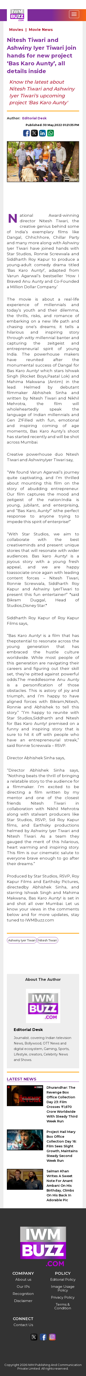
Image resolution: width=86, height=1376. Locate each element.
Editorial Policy (62, 1279)
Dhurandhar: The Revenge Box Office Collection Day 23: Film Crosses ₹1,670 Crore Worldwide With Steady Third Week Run (62, 1104)
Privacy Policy (63, 1297)
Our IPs (23, 1286)
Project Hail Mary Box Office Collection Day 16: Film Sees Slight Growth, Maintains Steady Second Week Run (62, 1146)
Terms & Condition (62, 1306)
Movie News (41, 29)
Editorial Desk (34, 118)
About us (23, 1279)
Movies (16, 29)
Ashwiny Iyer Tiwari (22, 940)
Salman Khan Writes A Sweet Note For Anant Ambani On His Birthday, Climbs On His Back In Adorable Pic (60, 1185)
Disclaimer (23, 1301)
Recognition (23, 1293)
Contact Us (23, 1325)
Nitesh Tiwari (47, 940)
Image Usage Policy (63, 1288)
